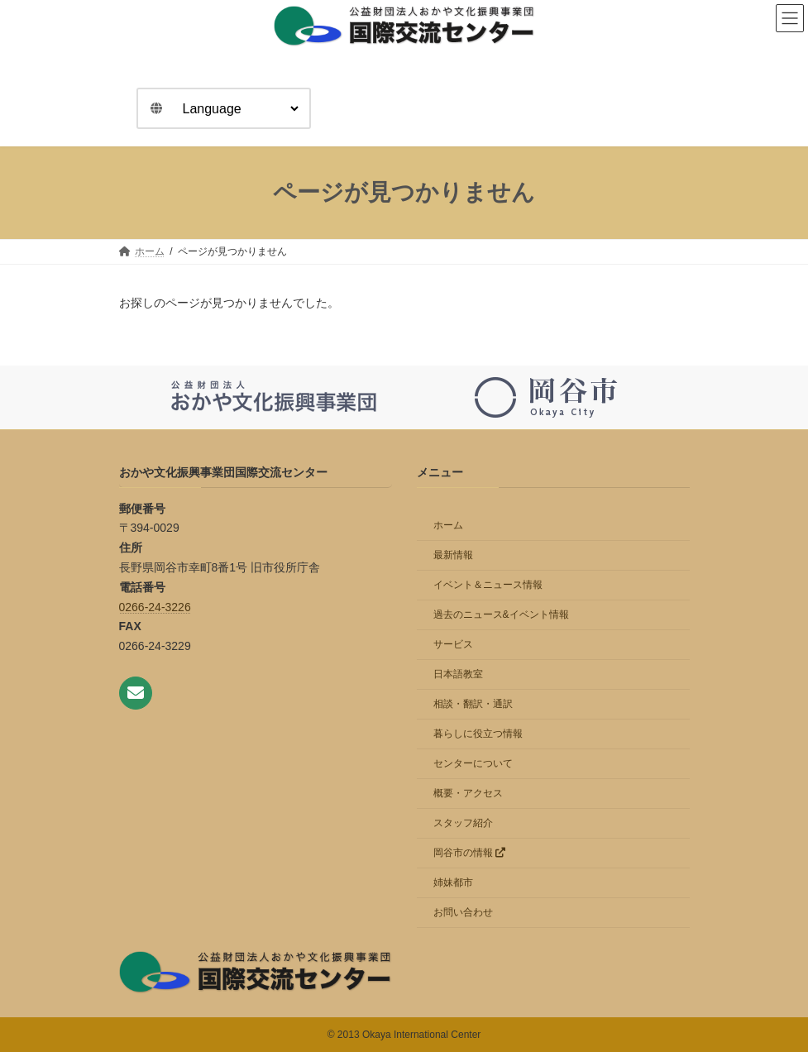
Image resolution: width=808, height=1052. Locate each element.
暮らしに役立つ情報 (478, 733)
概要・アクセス (468, 792)
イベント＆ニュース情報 (488, 584)
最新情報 (453, 554)
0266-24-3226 (155, 606)
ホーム (448, 524)
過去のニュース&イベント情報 (501, 613)
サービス (453, 643)
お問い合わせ (463, 911)
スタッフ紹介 (463, 822)
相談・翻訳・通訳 (473, 703)
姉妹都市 (453, 881)
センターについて (473, 762)
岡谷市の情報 (469, 852)
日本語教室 (458, 673)
